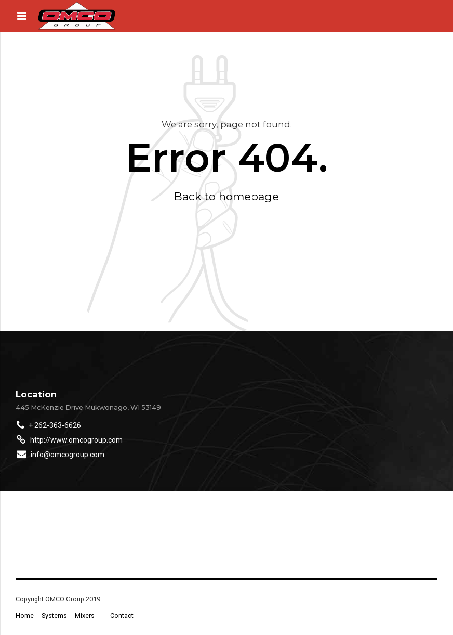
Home (25, 615)
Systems (54, 615)
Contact (122, 615)
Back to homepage (226, 196)
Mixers (85, 615)
